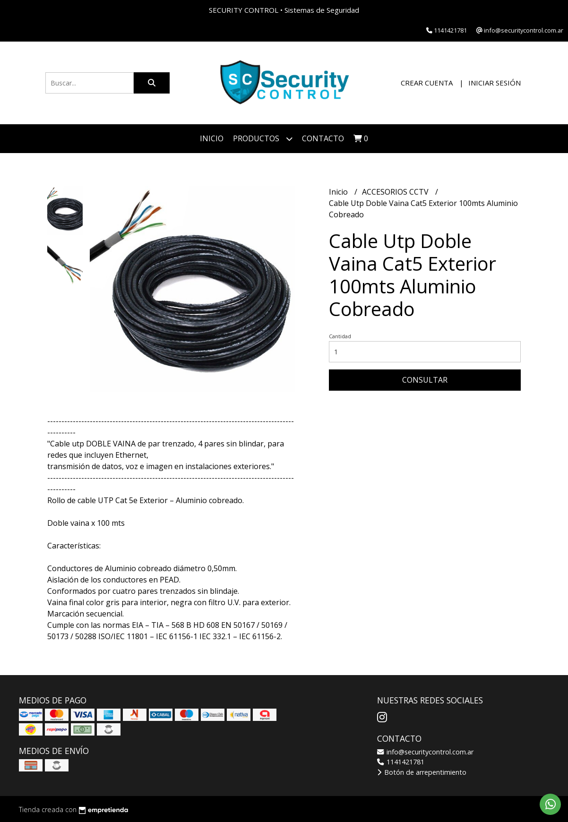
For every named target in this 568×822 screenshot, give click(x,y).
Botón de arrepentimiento (421, 772)
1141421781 (400, 761)
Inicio (212, 138)
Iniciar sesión (494, 82)
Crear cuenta (427, 82)
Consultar (425, 380)
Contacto (323, 138)
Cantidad (340, 336)
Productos (263, 138)
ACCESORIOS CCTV (396, 192)
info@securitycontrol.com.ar (425, 751)
